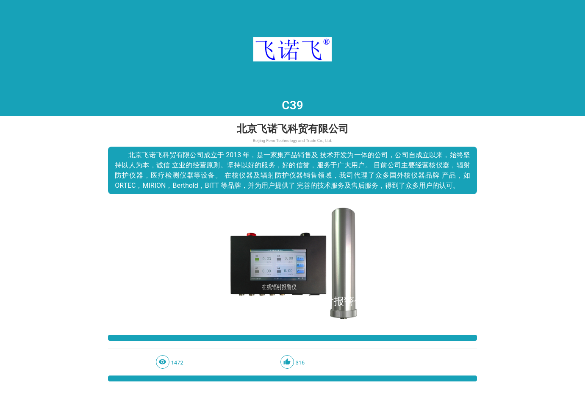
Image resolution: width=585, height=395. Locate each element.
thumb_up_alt (287, 362)
